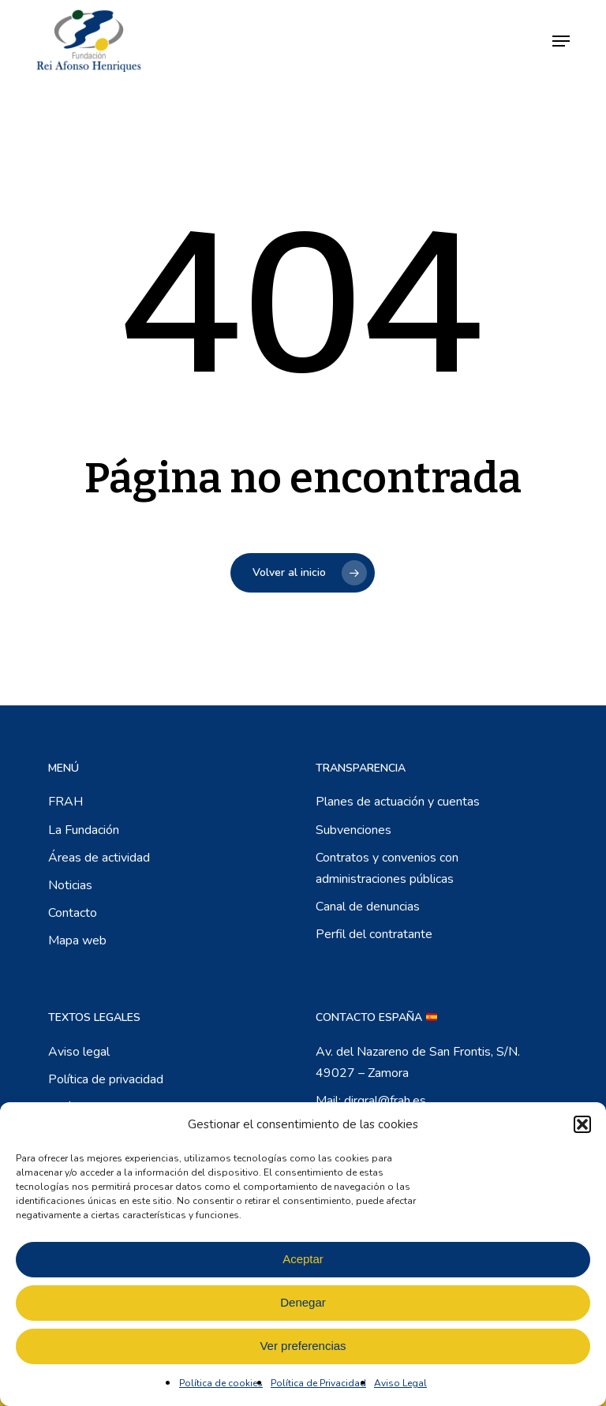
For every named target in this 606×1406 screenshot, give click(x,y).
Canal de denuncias (368, 906)
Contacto (72, 913)
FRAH (65, 801)
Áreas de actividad (99, 857)
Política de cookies (221, 1383)
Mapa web (77, 940)
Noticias (70, 885)
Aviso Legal (400, 1383)
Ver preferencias (303, 1345)
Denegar (303, 1302)
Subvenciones (353, 830)
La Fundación (83, 830)
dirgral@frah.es (385, 1100)
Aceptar (303, 1259)
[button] (582, 1124)
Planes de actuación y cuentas (398, 801)
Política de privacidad (105, 1079)
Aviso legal (79, 1051)
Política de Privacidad (318, 1383)
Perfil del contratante (374, 934)
